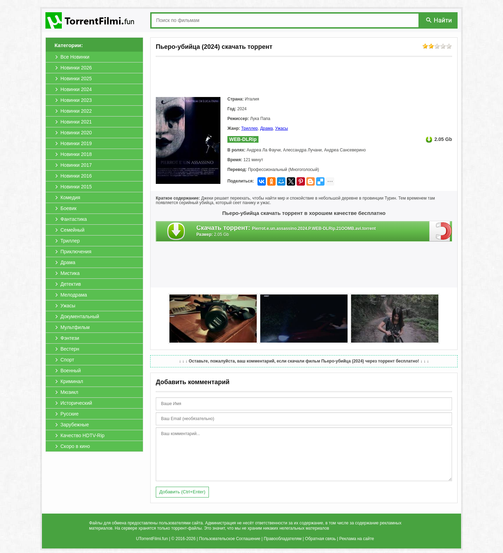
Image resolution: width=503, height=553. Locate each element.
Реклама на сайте (356, 538)
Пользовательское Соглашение (229, 538)
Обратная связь (320, 538)
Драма (266, 128)
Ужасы (281, 128)
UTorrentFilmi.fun (152, 538)
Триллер (249, 128)
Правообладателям (282, 538)
